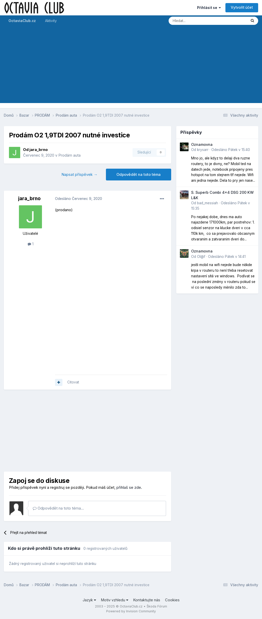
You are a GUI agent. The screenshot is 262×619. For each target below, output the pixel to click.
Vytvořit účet (242, 7)
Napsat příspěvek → (79, 174)
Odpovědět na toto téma (138, 174)
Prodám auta (69, 155)
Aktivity (51, 21)
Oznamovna (202, 144)
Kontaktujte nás (146, 600)
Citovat (73, 382)
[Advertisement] (131, 67)
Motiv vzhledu (114, 600)
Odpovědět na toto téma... (58, 508)
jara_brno (38, 149)
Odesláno (78, 199)
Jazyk (89, 600)
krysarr (203, 150)
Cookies (172, 600)
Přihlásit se (209, 8)
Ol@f (201, 257)
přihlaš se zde (128, 487)
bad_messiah (207, 203)
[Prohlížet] (194, 21)
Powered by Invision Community (131, 611)
